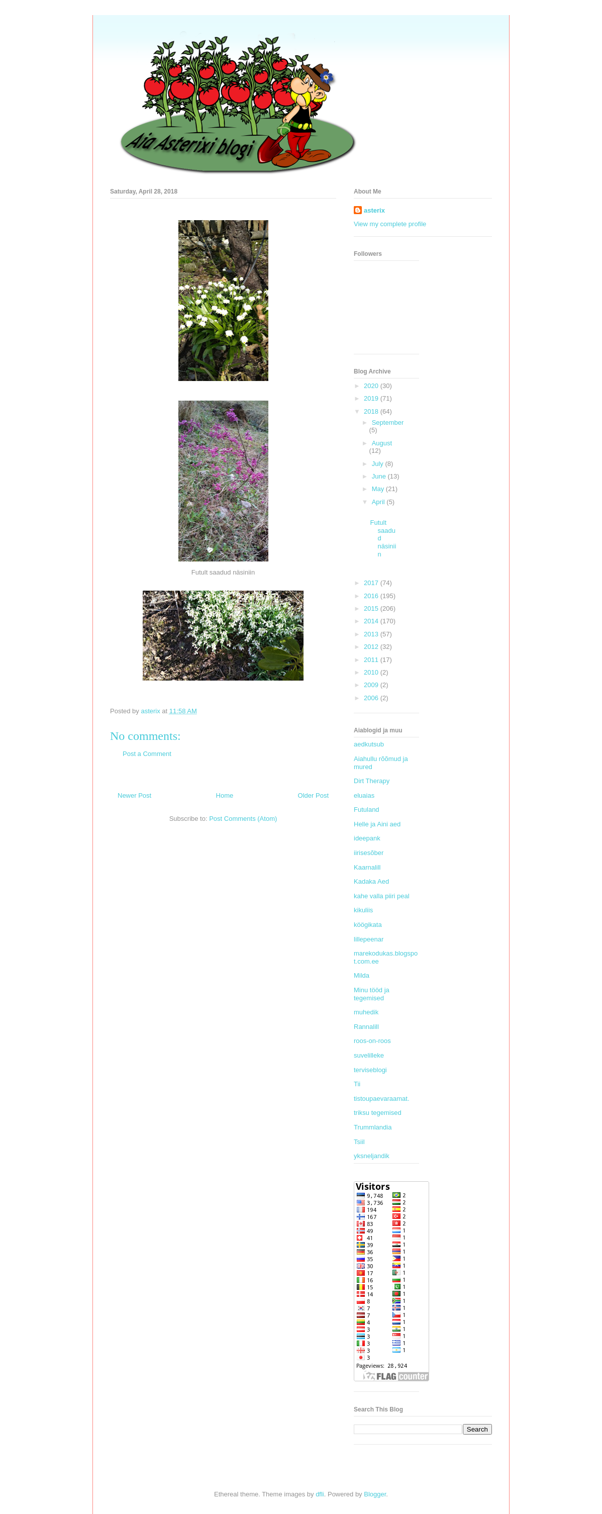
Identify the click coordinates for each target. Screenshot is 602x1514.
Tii (357, 1084)
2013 (372, 634)
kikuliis (363, 910)
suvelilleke (369, 1055)
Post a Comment (147, 754)
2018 (372, 411)
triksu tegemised (378, 1112)
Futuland (366, 809)
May (379, 489)
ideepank (367, 838)
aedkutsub (369, 744)
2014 (372, 621)
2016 (372, 596)
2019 (372, 398)
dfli (320, 1494)
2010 (372, 672)
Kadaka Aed (371, 881)
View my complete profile (390, 224)
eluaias (364, 795)
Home (225, 795)
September (388, 422)
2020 (372, 386)
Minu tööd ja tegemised (371, 994)
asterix (374, 210)
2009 (372, 685)
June (380, 476)
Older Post (313, 795)
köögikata (368, 924)
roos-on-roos (372, 1041)
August (382, 443)
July (378, 463)
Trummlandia (372, 1127)
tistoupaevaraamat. (382, 1098)
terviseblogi (370, 1070)
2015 (372, 608)
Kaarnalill (367, 867)
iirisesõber (368, 853)
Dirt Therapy (371, 781)
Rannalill (366, 1026)
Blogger (375, 1494)
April (379, 502)
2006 (372, 698)
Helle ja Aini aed (377, 824)
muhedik (366, 1012)
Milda (361, 975)
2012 (372, 646)
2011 (372, 660)
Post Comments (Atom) (243, 818)
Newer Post (134, 795)
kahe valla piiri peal (382, 896)
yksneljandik (371, 1156)
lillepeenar (368, 939)
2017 (372, 583)
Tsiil (359, 1142)
